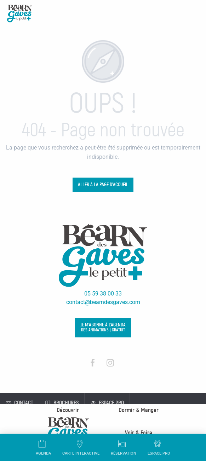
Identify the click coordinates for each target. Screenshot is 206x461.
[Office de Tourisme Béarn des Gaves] (19, 15)
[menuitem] (67, 410)
